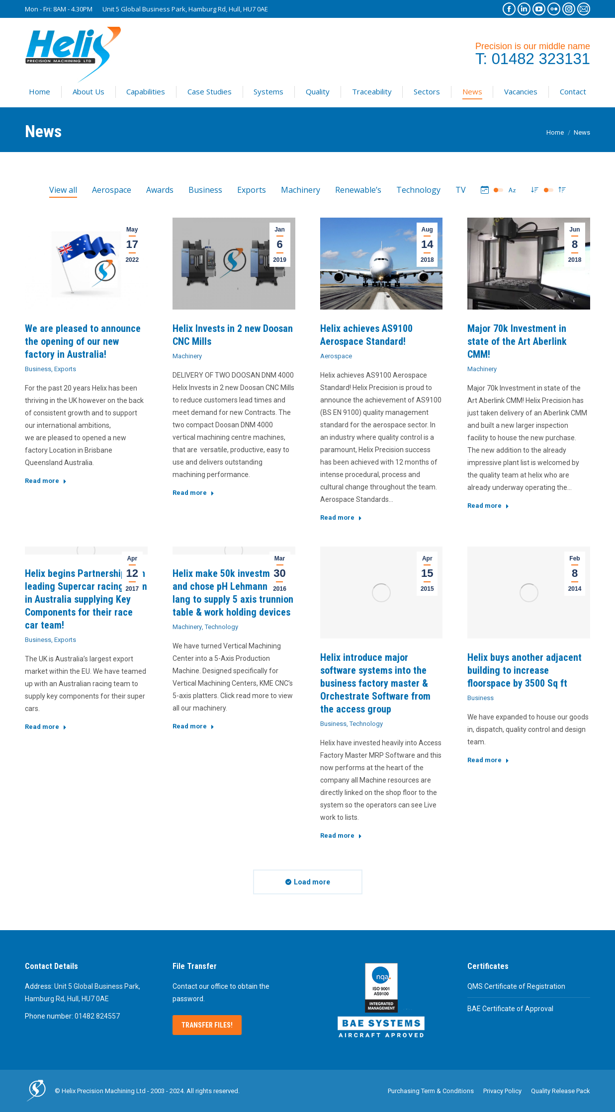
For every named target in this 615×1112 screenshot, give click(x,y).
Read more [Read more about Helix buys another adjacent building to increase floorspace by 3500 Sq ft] (488, 760)
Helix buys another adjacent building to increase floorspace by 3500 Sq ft (524, 670)
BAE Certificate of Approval (510, 1009)
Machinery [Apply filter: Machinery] (300, 189)
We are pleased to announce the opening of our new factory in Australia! (83, 341)
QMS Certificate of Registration (516, 986)
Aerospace (336, 356)
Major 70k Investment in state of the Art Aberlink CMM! (517, 341)
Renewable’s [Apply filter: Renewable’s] (358, 189)
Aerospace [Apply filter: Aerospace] (111, 189)
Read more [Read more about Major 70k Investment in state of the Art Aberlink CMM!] (488, 505)
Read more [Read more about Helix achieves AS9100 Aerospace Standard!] (341, 517)
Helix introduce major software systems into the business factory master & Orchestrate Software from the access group (375, 683)
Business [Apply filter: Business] (205, 189)
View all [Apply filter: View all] (63, 189)
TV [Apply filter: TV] (460, 189)
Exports (65, 369)
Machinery (187, 356)
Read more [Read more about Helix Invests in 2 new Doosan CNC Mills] (193, 492)
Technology (221, 627)
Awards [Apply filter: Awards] (160, 189)
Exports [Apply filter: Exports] (251, 189)
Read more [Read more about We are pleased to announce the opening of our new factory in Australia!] (46, 480)
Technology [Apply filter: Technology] (418, 189)
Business (38, 369)
